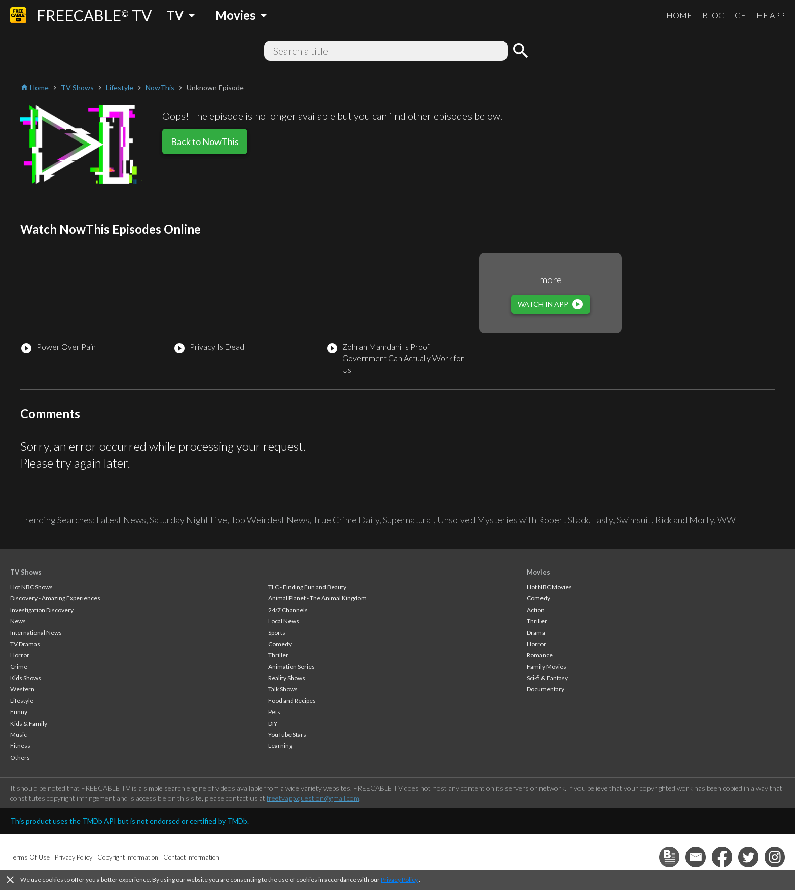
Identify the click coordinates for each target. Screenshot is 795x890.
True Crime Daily (346, 519)
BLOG (713, 15)
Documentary (545, 689)
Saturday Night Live (188, 519)
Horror (19, 655)
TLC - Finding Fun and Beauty (307, 587)
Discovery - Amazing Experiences (55, 598)
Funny (18, 712)
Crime (18, 666)
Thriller (278, 655)
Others (20, 757)
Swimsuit (634, 519)
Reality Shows (286, 678)
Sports (276, 632)
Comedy (280, 644)
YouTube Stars (287, 734)
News (18, 621)
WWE (729, 519)
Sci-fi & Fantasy (547, 678)
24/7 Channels (288, 610)
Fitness (20, 746)
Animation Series (291, 666)
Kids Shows (25, 678)
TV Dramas (25, 644)
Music (18, 734)
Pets (274, 712)
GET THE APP (760, 15)
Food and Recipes (292, 700)
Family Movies (546, 666)
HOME (679, 15)
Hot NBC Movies (549, 587)
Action (536, 610)
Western (22, 689)
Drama (536, 632)
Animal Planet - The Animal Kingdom (317, 598)
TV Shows (26, 572)
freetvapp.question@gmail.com (313, 798)
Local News (283, 621)
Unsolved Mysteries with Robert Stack (513, 519)
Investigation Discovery (42, 610)
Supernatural (408, 519)
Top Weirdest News (270, 519)
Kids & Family (28, 723)
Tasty (602, 519)
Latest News (121, 519)
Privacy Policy (399, 879)
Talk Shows (283, 689)
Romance (540, 655)
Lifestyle (21, 700)
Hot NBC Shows (31, 587)
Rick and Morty (684, 519)
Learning (280, 746)
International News (36, 632)
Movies (538, 572)
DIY (272, 723)
